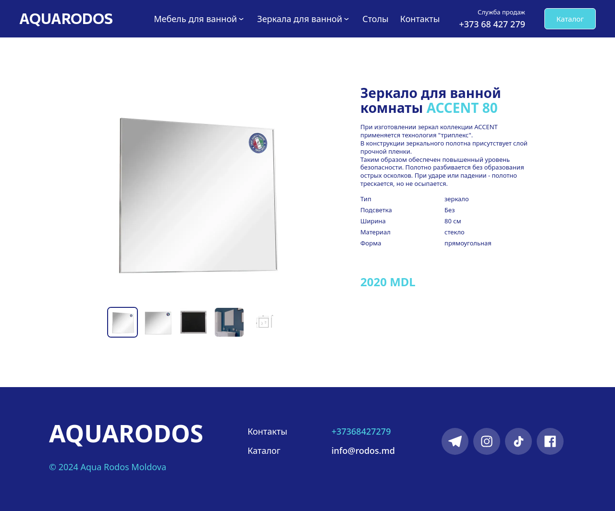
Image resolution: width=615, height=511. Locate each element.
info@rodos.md (363, 450)
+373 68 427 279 (492, 24)
